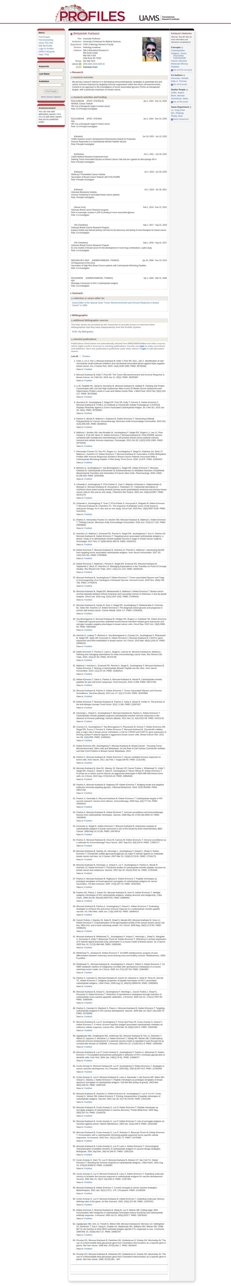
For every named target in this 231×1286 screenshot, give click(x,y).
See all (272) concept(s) (181, 70)
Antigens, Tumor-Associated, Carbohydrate (179, 55)
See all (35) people (179, 102)
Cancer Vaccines (179, 61)
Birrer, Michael (177, 95)
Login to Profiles (46, 48)
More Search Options (51, 97)
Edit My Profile (45, 46)
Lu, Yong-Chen (178, 110)
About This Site (46, 43)
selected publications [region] (83, 339)
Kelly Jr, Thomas (179, 81)
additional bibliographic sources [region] (89, 320)
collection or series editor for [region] (88, 298)
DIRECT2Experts (47, 51)
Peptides (175, 66)
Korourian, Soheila (179, 78)
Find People (44, 37)
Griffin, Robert (177, 92)
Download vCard (90, 67)
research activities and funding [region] (89, 97)
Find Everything (46, 40)
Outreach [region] (76, 293)
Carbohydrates (178, 50)
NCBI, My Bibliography (82, 331)
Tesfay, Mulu (177, 116)
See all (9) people (179, 84)
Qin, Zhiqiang (177, 113)
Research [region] (77, 72)
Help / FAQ (44, 54)
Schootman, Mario (179, 98)
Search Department (180, 119)
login (141, 346)
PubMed (88, 369)
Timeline (86, 356)
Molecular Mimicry (179, 64)
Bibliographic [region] (79, 315)
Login (143, 348)
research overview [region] (82, 77)
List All (74, 356)
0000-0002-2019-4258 (92, 64)
